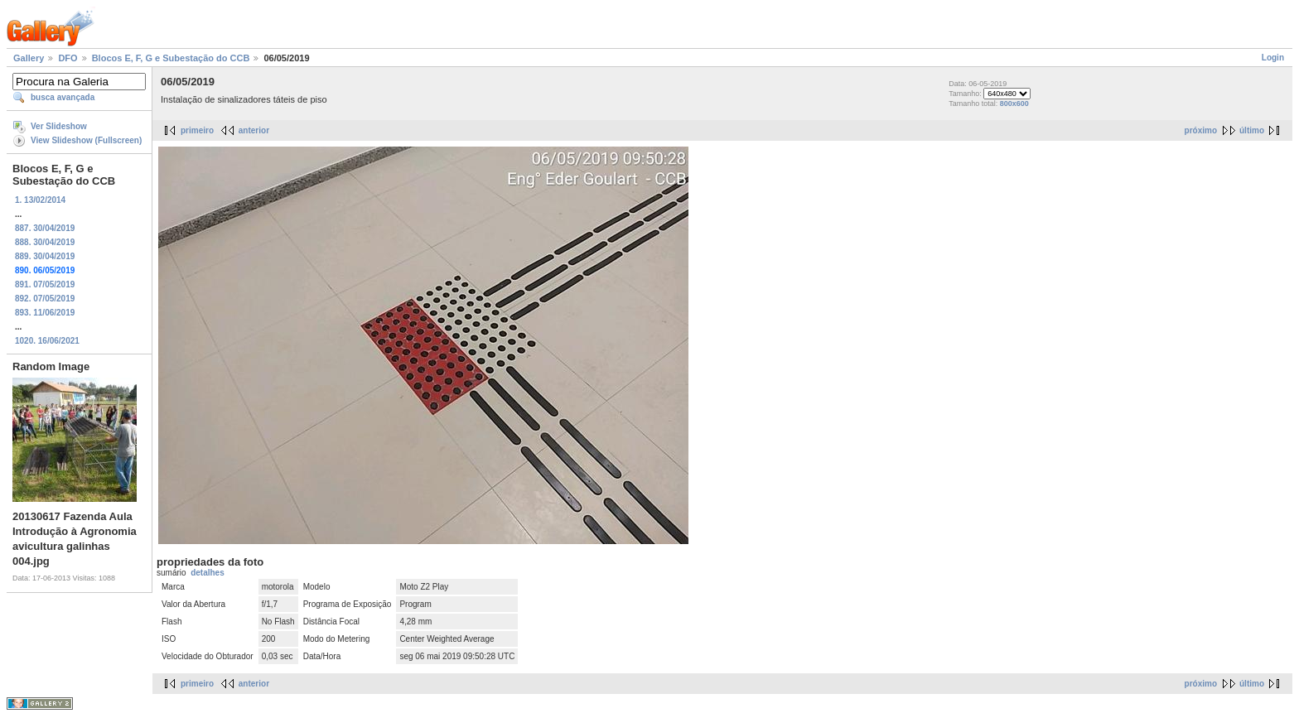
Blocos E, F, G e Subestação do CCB (171, 58)
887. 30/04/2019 (45, 228)
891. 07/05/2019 (45, 284)
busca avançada (62, 97)
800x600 (1014, 103)
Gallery (28, 58)
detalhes (208, 572)
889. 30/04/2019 (45, 256)
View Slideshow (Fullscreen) (86, 140)
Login (1273, 57)
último (1251, 130)
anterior (254, 130)
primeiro (197, 130)
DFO (67, 58)
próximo (1201, 130)
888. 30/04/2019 (45, 242)
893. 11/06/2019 (45, 312)
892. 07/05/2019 (45, 298)
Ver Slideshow (59, 126)
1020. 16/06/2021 (47, 340)
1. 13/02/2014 (40, 200)
